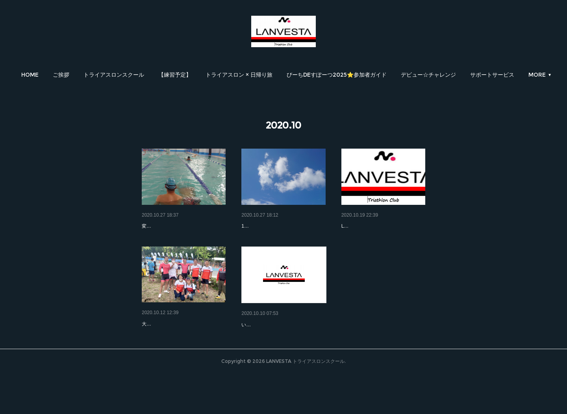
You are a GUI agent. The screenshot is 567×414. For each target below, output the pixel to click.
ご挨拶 (61, 74)
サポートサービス (492, 74)
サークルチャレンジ (366, 226)
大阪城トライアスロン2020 (275, 345)
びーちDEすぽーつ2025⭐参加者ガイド (337, 74)
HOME (30, 74)
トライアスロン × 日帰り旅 (239, 74)
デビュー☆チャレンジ (428, 74)
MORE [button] (537, 74)
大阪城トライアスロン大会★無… (183, 344)
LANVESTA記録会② (167, 226)
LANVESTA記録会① (266, 226)
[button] (30, 74)
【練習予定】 (174, 74)
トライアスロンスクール (113, 74)
